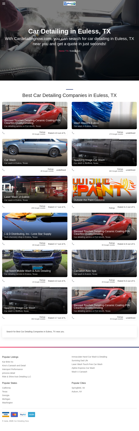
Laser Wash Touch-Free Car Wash (87, 364)
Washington (7, 402)
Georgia (5, 395)
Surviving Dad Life (80, 361)
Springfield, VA (78, 388)
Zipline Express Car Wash (83, 368)
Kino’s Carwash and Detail (14, 365)
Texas (4, 391)
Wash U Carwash (79, 372)
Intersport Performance (12, 369)
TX (67, 51)
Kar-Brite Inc (7, 362)
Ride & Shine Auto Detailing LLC (16, 376)
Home (61, 51)
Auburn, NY (77, 391)
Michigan (6, 399)
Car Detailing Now (21, 421)
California (6, 388)
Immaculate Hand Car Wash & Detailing (89, 357)
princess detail (8, 373)
